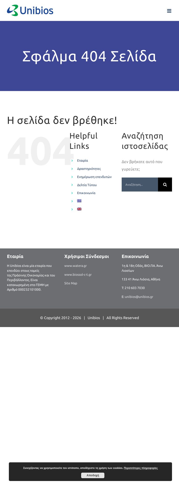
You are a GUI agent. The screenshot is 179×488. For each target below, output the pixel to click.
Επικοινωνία (86, 193)
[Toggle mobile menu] (169, 10)
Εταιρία (82, 160)
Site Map (70, 283)
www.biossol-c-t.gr (78, 274)
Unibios (94, 318)
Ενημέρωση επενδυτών (94, 177)
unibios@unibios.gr (139, 297)
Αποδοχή (93, 475)
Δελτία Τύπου (87, 185)
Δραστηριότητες (89, 169)
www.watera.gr (75, 266)
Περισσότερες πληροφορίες (141, 468)
